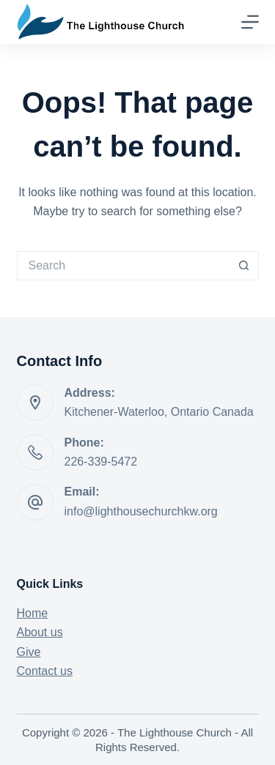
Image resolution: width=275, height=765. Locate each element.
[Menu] (250, 22)
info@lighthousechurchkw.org (141, 511)
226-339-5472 (101, 461)
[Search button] (244, 265)
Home (32, 613)
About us (40, 632)
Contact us (45, 671)
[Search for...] (123, 265)
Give (29, 652)
